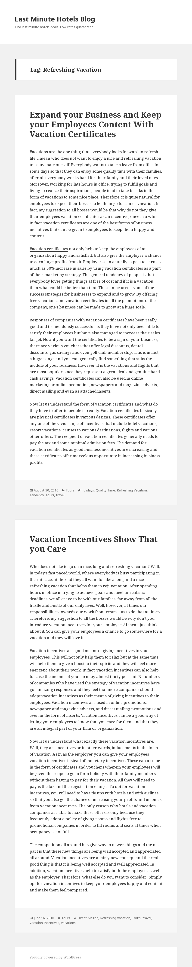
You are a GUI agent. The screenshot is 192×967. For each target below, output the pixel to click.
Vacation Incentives (44, 923)
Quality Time (105, 490)
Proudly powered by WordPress (55, 957)
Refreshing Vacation (132, 490)
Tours (70, 490)
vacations (68, 923)
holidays (88, 490)
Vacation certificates (49, 248)
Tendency (37, 495)
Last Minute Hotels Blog (55, 18)
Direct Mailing (87, 918)
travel (60, 495)
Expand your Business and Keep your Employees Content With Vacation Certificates (95, 124)
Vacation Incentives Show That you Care (94, 544)
